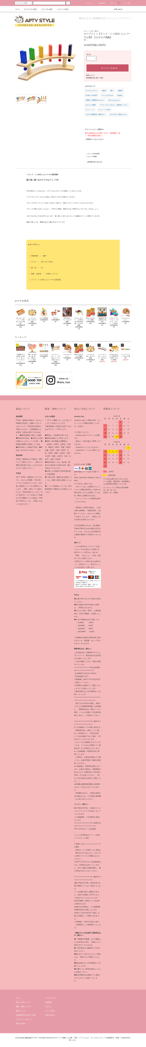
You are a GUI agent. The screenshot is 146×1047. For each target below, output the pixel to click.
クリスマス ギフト (91, 90)
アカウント (88, 3)
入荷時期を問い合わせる (93, 162)
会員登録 (100, 3)
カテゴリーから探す (29, 9)
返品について (90, 75)
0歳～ (112, 90)
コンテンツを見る (61, 9)
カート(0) (125, 3)
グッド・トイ (90, 109)
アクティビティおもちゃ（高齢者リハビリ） (114, 105)
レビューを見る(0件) (92, 153)
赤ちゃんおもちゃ (114, 100)
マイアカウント (51, 998)
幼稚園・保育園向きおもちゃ (95, 100)
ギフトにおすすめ (107, 95)
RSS (17, 1024)
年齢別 (104, 90)
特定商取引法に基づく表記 (94, 78)
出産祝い (120, 95)
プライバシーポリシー (24, 1019)
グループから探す (45, 9)
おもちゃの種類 (91, 105)
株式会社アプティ (32, 1038)
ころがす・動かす (94, 31)
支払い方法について (23, 1002)
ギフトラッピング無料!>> (94, 129)
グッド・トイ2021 (104, 109)
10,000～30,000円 (91, 95)
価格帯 (120, 90)
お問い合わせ (116, 9)
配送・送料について (23, 1006)
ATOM (23, 1024)
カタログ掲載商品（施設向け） (96, 114)
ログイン (112, 3)
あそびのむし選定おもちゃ (118, 114)
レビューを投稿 (90, 156)
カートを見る (50, 1011)
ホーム (17, 9)
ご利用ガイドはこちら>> (94, 139)
